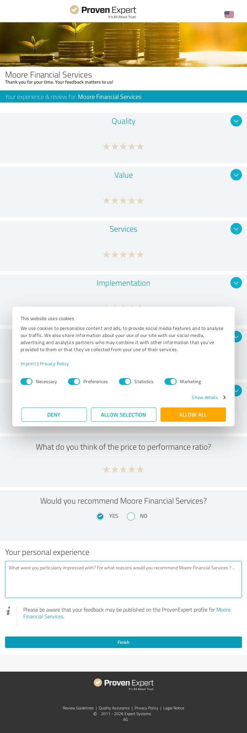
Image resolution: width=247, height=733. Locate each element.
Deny (54, 414)
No (143, 515)
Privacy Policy (55, 363)
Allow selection (123, 414)
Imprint (29, 363)
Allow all (193, 414)
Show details (204, 397)
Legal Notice (173, 708)
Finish (123, 642)
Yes (113, 515)
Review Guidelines (78, 708)
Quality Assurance (114, 708)
